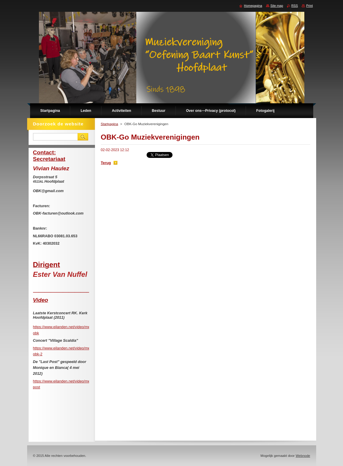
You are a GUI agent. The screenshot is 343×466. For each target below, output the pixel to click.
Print (309, 5)
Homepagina (253, 5)
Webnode (303, 455)
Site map (276, 5)
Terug (106, 163)
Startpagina (109, 124)
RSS (294, 5)
